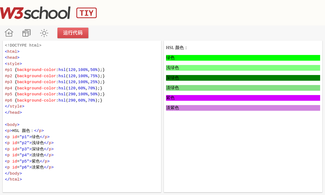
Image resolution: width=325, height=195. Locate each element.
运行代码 (73, 32)
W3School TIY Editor (48, 12)
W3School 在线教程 (9, 32)
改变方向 (26, 32)
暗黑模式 (44, 32)
